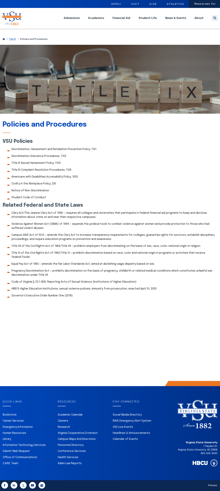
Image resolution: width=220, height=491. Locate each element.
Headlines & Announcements (131, 433)
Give (153, 4)
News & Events (175, 20)
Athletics (175, 4)
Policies (212, 485)
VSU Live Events (123, 427)
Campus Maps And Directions (77, 439)
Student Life (148, 20)
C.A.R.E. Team (10, 463)
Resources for (205, 4)
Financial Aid (121, 20)
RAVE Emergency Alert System (132, 420)
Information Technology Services (24, 445)
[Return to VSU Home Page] (4, 39)
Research (64, 427)
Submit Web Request (16, 451)
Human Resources (14, 433)
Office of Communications (20, 457)
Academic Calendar (70, 414)
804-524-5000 (209, 453)
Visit (135, 4)
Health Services (68, 457)
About (199, 20)
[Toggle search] (215, 21)
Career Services (13, 420)
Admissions (72, 20)
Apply (116, 4)
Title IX (12, 39)
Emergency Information (18, 427)
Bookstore (9, 414)
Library (7, 439)
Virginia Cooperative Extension (78, 433)
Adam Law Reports (70, 463)
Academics (96, 20)
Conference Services (72, 451)
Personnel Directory (71, 445)
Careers (63, 420)
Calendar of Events (125, 439)
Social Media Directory (127, 414)
